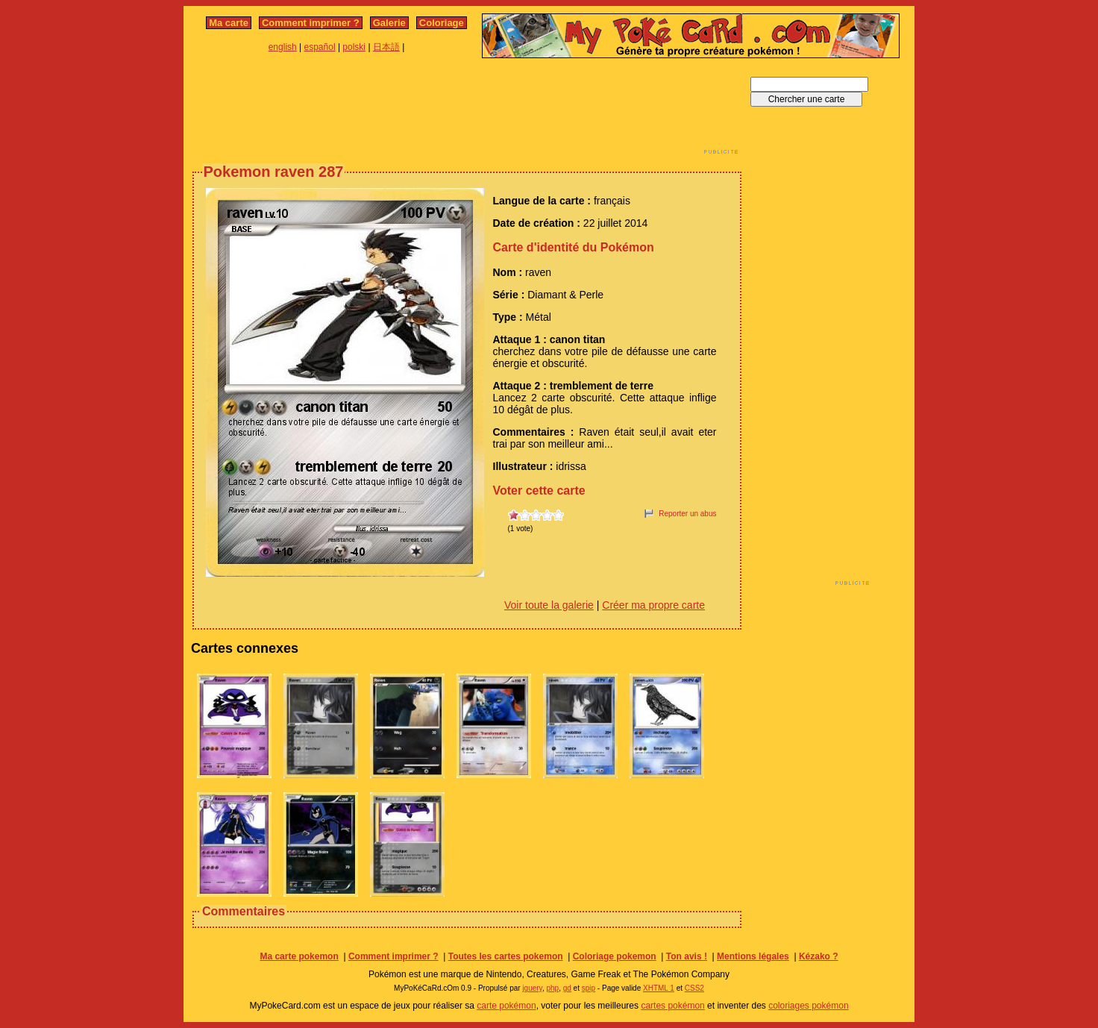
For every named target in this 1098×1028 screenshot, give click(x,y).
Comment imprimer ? (311, 22)
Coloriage (441, 22)
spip (588, 988)
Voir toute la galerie (549, 605)
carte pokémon (506, 1005)
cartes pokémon (672, 1005)
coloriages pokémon (808, 1005)
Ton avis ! (686, 956)
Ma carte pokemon (299, 956)
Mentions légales (753, 956)
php (552, 988)
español (320, 47)
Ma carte (228, 22)
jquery (532, 988)
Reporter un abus (687, 514)
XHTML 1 (658, 988)
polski (354, 47)
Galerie (389, 22)
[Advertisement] (466, 110)
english (283, 47)
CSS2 (694, 988)
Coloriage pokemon (614, 956)
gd (567, 988)
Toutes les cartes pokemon (505, 956)
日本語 (386, 47)
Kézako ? (818, 956)
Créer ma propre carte (653, 605)
